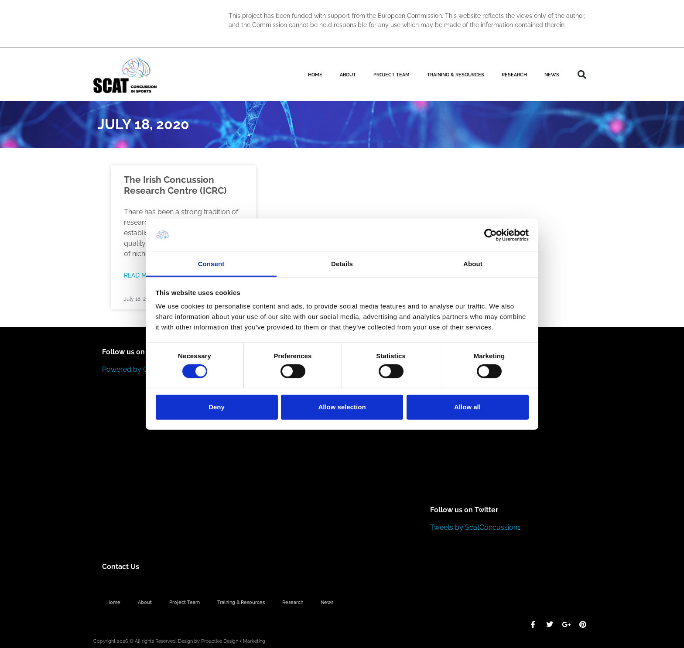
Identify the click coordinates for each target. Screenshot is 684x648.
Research (514, 75)
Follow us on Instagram (141, 352)
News (551, 75)
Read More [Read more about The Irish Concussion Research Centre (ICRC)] (141, 275)
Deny (217, 407)
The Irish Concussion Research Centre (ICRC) (175, 185)
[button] (582, 74)
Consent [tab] (211, 263)
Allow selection (342, 407)
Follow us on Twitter (464, 510)
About (348, 75)
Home (315, 75)
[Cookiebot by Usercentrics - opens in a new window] (490, 235)
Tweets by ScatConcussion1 (475, 527)
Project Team (391, 75)
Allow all (467, 407)
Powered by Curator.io (138, 369)
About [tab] (472, 263)
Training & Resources (455, 75)
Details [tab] (342, 263)
